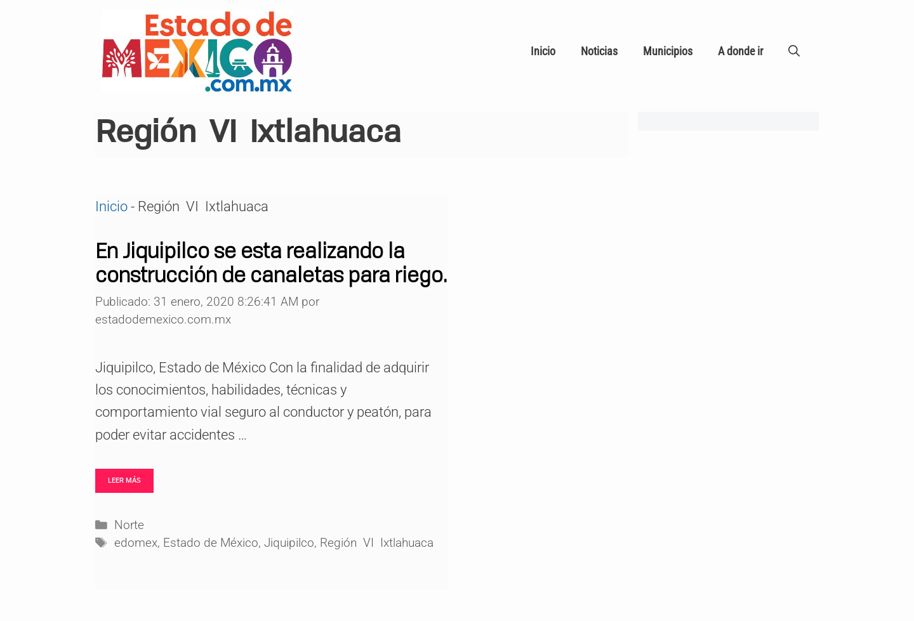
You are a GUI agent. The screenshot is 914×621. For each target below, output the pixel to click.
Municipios (667, 51)
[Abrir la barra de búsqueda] (794, 51)
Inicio (543, 51)
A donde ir (740, 51)
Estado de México (210, 543)
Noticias (599, 51)
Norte (129, 525)
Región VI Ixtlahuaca (377, 543)
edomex (135, 543)
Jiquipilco (289, 543)
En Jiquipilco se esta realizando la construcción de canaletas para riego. (271, 263)
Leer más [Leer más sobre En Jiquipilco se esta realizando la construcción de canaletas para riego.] (124, 480)
